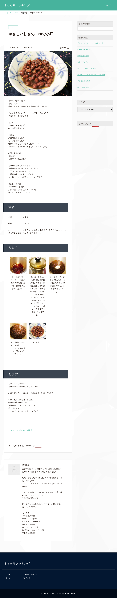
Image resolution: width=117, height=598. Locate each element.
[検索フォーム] (93, 28)
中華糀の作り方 (83, 56)
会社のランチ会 (83, 62)
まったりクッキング (17, 5)
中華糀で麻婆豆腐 (83, 49)
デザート (14, 430)
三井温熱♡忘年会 (83, 81)
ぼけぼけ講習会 (83, 87)
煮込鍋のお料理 (25, 430)
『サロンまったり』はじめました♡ (90, 43)
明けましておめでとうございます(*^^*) (91, 75)
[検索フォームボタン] (111, 28)
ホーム (109, 5)
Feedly (28, 578)
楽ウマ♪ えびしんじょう (86, 68)
